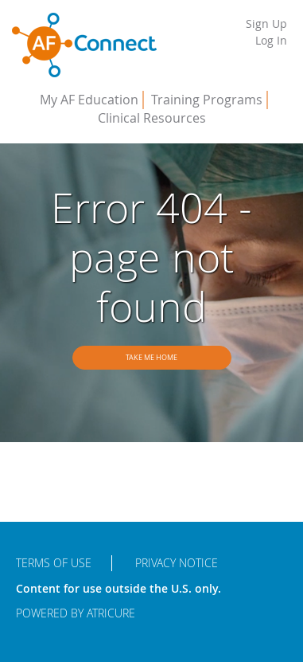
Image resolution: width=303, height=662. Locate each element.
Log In (271, 40)
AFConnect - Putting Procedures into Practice (84, 45)
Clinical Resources (152, 118)
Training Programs (206, 99)
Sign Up (266, 23)
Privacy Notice (176, 562)
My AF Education (89, 99)
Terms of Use (53, 562)
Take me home (151, 357)
